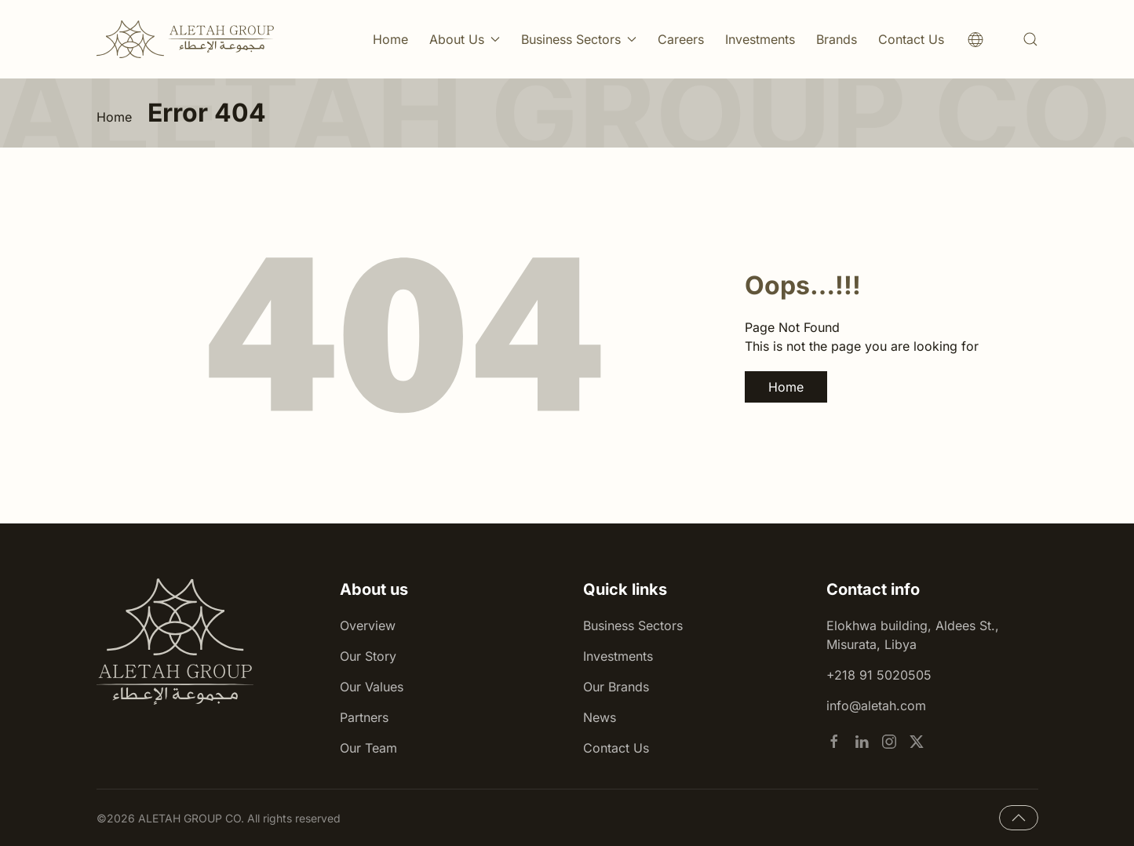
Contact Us (911, 39)
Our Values (371, 687)
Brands (836, 39)
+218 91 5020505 (879, 675)
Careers (681, 39)
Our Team (368, 748)
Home (390, 39)
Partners (364, 717)
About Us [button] (464, 39)
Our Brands (616, 687)
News (599, 717)
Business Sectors (633, 625)
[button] (1030, 39)
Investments (760, 39)
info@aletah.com (876, 705)
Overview (368, 625)
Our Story (368, 656)
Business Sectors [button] (578, 39)
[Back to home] (186, 39)
